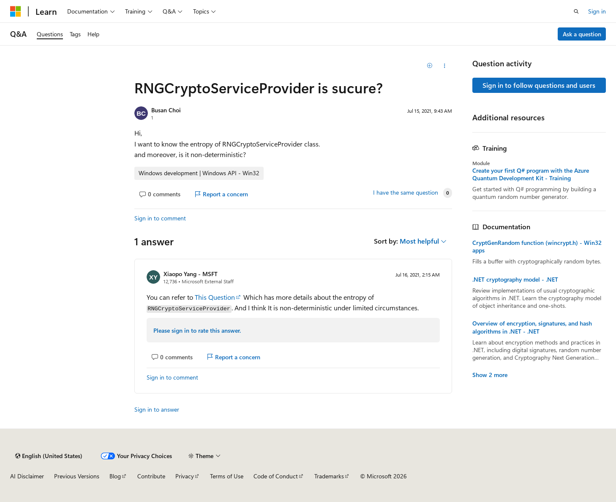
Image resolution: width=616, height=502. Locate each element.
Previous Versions (76, 476)
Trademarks (329, 476)
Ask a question (582, 34)
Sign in (597, 11)
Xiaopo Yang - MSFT (191, 274)
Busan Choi (166, 110)
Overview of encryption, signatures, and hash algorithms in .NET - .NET (532, 327)
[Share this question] (444, 66)
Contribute (151, 476)
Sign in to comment (160, 218)
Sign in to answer (156, 409)
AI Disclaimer (27, 476)
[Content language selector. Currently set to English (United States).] (48, 456)
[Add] (429, 66)
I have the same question (405, 192)
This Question (215, 297)
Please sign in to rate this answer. (197, 330)
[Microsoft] (15, 11)
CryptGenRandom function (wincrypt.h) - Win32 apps (537, 246)
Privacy (184, 476)
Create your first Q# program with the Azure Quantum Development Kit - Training (530, 174)
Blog (115, 476)
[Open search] (576, 11)
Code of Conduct (275, 476)
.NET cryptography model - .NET (515, 279)
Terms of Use (226, 476)
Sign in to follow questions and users (538, 85)
